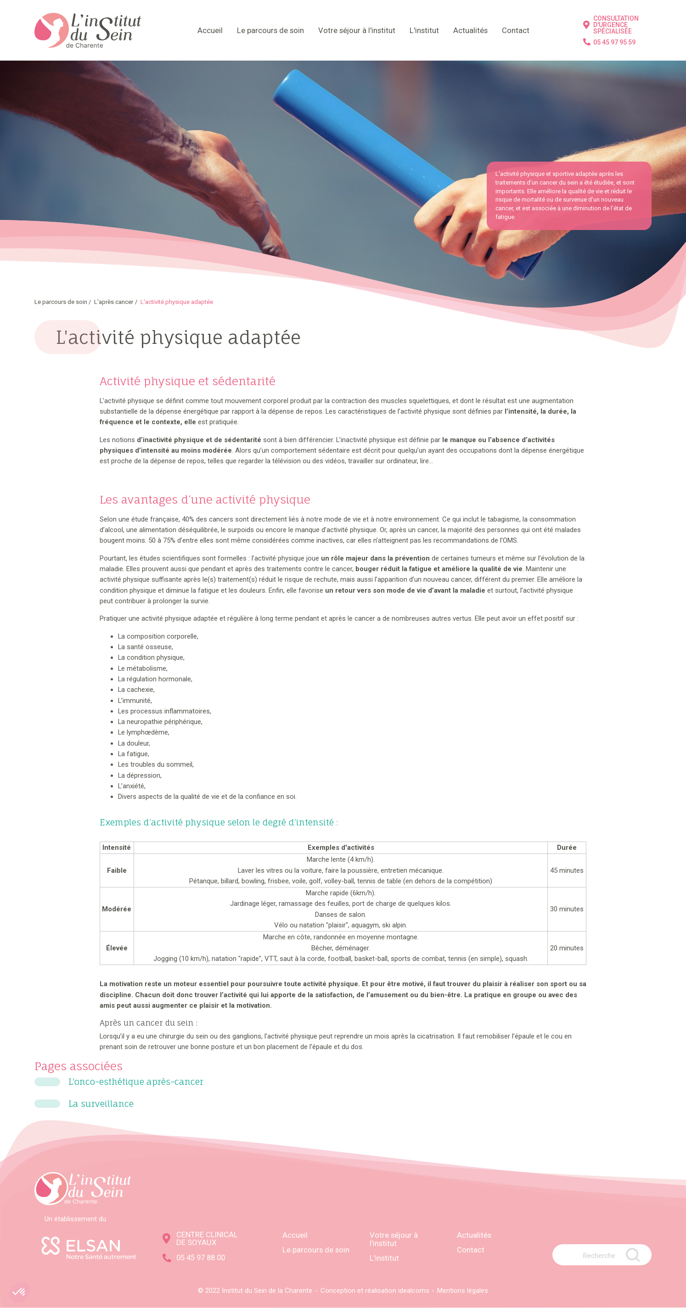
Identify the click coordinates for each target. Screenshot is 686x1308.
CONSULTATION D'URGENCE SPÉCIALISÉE (611, 24)
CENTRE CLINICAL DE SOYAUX (200, 1238)
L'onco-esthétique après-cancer (135, 1082)
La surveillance (101, 1104)
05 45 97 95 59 (609, 42)
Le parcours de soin (270, 30)
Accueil (210, 30)
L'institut (424, 30)
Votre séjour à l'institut (356, 30)
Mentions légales (462, 1290)
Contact (515, 30)
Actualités (470, 30)
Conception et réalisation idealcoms (375, 1290)
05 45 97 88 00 (194, 1257)
